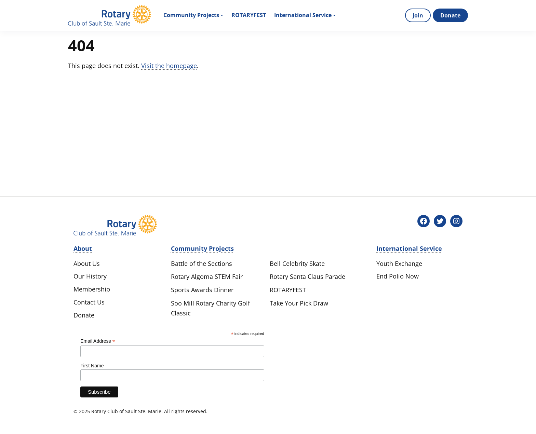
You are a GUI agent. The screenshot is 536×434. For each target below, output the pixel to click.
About (82, 248)
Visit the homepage (169, 66)
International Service (305, 15)
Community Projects (193, 15)
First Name (92, 365)
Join (418, 15)
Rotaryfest (248, 15)
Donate (450, 15)
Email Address (97, 341)
